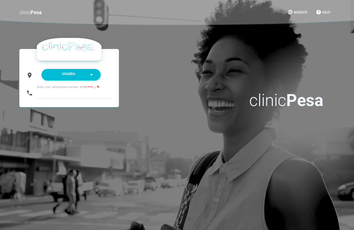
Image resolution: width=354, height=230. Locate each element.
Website (297, 12)
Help (323, 12)
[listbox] (71, 75)
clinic (30, 12)
